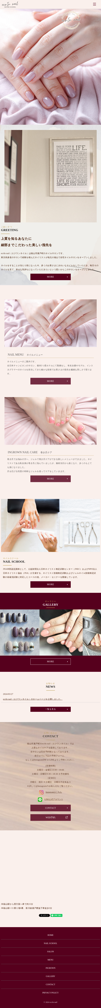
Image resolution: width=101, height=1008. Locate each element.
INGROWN (50, 968)
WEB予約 (50, 817)
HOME (50, 935)
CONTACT (50, 808)
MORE (50, 277)
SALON (50, 952)
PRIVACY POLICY (50, 993)
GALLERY (50, 976)
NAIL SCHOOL (50, 943)
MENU (50, 960)
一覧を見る (50, 709)
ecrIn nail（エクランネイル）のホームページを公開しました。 (33, 699)
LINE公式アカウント (50, 799)
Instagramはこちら (50, 792)
